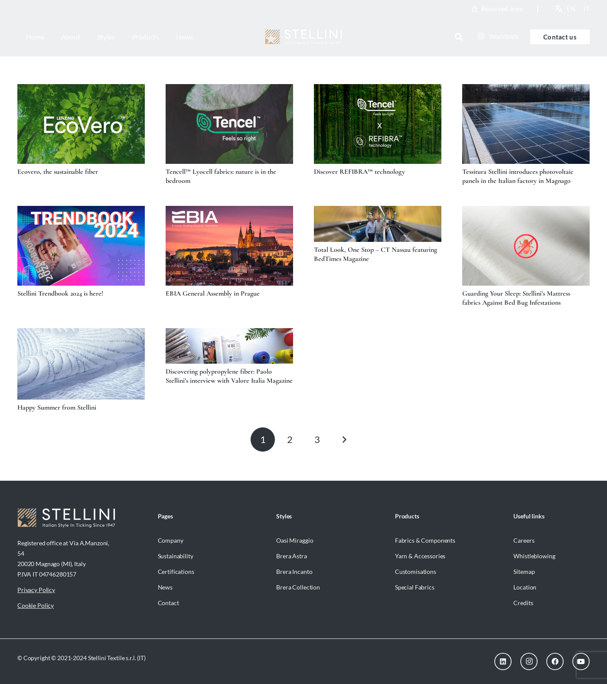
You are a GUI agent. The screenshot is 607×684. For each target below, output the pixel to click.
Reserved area (501, 8)
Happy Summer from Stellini (56, 407)
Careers (523, 540)
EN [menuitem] (571, 9)
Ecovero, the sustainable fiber (57, 171)
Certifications (176, 571)
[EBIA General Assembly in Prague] (229, 246)
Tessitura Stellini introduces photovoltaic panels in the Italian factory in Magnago (518, 176)
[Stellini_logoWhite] (304, 37)
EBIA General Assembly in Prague (213, 293)
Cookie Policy (35, 605)
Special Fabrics (414, 587)
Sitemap (524, 571)
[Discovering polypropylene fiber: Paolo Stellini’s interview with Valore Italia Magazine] (229, 346)
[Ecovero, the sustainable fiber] (81, 124)
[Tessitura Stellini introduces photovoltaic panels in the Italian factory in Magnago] (526, 124)
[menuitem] (571, 9)
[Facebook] (555, 661)
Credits (523, 602)
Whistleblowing (534, 556)
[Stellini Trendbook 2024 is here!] (81, 246)
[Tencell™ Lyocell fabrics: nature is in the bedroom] (229, 124)
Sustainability (175, 556)
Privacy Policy (36, 589)
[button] (459, 37)
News (165, 587)
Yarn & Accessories (420, 556)
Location (524, 587)
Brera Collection (298, 587)
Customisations (415, 571)
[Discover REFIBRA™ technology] (377, 124)
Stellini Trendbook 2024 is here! (60, 293)
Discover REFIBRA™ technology (359, 171)
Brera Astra (291, 556)
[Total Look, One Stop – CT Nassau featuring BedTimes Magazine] (377, 223)
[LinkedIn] (503, 661)
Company (170, 540)
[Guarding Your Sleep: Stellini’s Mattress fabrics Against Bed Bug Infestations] (526, 246)
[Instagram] (529, 661)
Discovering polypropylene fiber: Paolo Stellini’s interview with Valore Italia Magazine (229, 376)
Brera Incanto (294, 571)
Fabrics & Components (425, 540)
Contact (168, 602)
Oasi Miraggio (294, 540)
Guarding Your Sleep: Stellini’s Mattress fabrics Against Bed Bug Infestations (516, 298)
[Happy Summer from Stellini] (81, 364)
